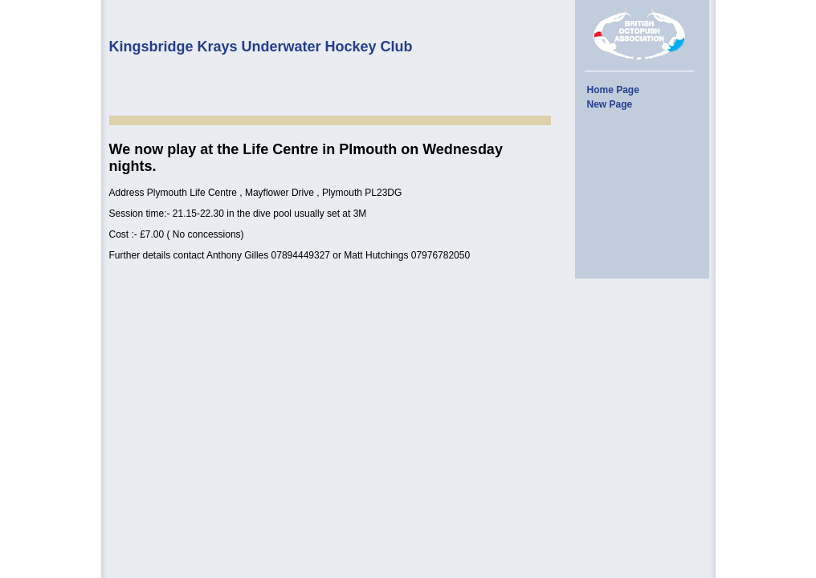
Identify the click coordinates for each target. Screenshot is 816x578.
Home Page (613, 90)
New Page (610, 104)
